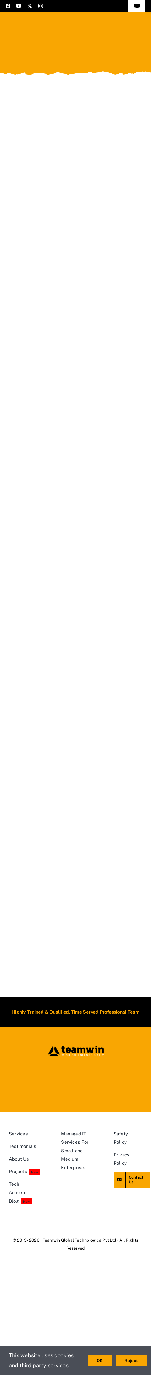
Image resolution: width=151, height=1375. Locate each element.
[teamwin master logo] (75, 1047)
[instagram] (40, 6)
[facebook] (8, 6)
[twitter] (29, 6)
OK (100, 1360)
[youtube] (18, 6)
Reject (131, 1360)
